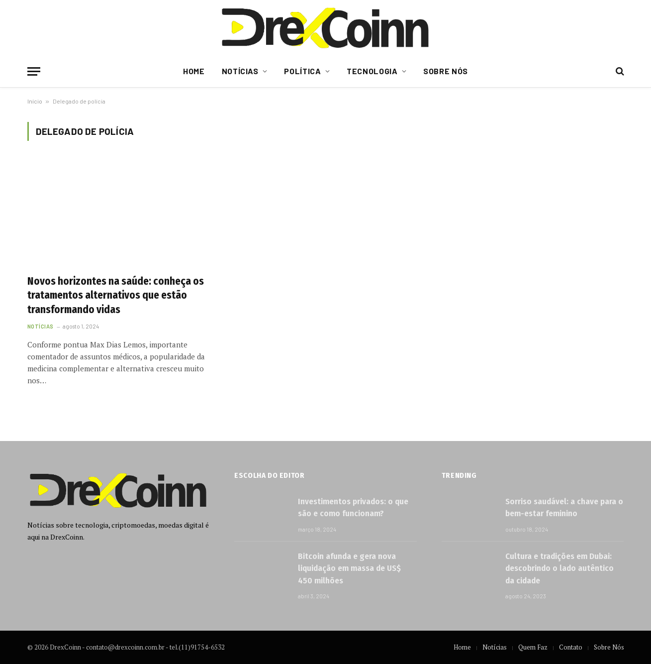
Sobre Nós (445, 71)
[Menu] (33, 71)
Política (302, 71)
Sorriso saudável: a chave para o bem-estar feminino (564, 507)
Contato (570, 647)
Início (34, 101)
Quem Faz (533, 647)
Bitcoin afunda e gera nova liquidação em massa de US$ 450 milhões (349, 568)
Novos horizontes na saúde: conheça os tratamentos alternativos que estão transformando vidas (115, 295)
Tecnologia (372, 71)
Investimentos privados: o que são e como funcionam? (353, 507)
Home (194, 71)
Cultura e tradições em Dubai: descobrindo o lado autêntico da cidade (559, 568)
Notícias (240, 71)
